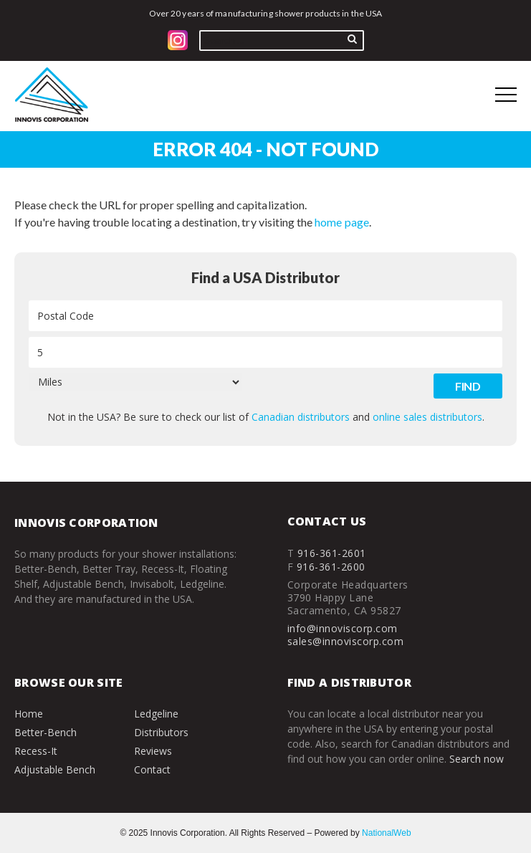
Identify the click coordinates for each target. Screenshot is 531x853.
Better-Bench (45, 732)
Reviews (153, 751)
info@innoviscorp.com (342, 628)
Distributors (161, 732)
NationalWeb (386, 833)
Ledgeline (156, 713)
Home (28, 713)
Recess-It (35, 751)
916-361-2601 (331, 553)
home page (341, 222)
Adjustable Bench (54, 769)
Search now (476, 759)
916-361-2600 (331, 566)
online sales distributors (427, 417)
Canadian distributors (301, 417)
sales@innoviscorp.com (345, 641)
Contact (152, 769)
